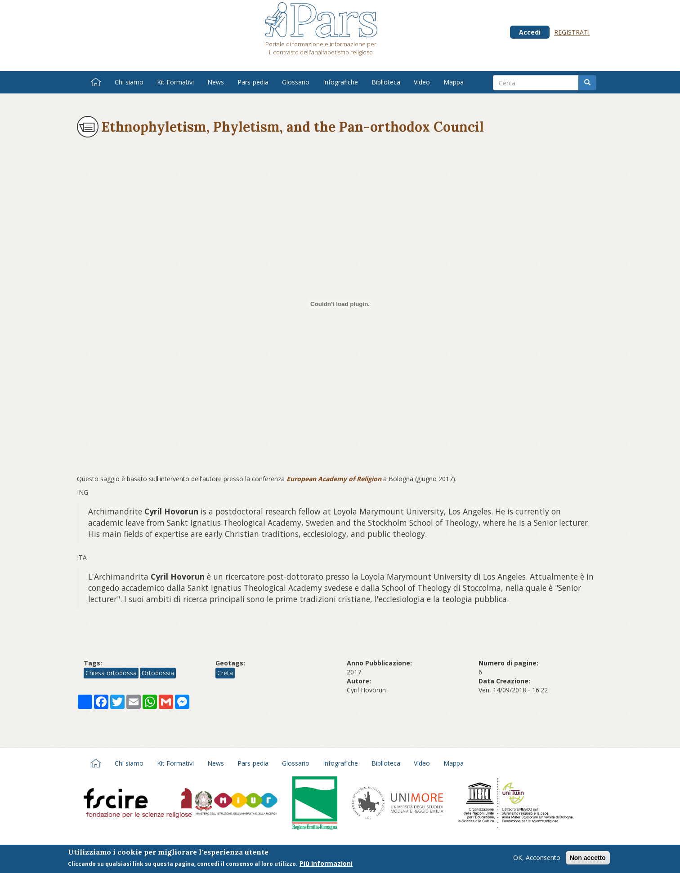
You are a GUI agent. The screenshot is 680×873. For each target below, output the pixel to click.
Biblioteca (385, 82)
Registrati (572, 32)
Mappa (453, 82)
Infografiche (340, 82)
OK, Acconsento (536, 857)
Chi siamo (129, 82)
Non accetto (588, 857)
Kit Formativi (175, 82)
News (215, 82)
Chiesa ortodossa (111, 673)
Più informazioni (326, 863)
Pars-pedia (252, 82)
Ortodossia (158, 673)
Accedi (530, 32)
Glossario (295, 82)
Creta (225, 673)
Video (422, 82)
